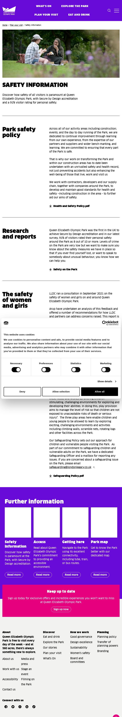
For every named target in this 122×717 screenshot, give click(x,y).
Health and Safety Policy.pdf (71, 206)
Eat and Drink (79, 15)
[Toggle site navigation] (116, 10)
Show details (105, 381)
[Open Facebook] (5, 706)
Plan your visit (46, 15)
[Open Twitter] (12, 706)
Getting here (73, 542)
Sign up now (61, 609)
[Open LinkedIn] (26, 706)
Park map (99, 542)
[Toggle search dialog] (109, 10)
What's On (49, 658)
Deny (22, 391)
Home (4, 25)
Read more (13, 576)
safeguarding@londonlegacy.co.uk (70, 467)
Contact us (8, 689)
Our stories (50, 647)
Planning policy (106, 637)
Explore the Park (74, 6)
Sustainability (78, 647)
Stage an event (26, 672)
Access (40, 542)
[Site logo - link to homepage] (5, 10)
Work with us (10, 669)
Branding (102, 651)
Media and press (27, 661)
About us (8, 659)
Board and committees (77, 660)
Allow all (100, 391)
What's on (43, 6)
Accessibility (10, 679)
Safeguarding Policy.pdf (68, 476)
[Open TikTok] (33, 706)
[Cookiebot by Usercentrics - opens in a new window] (104, 323)
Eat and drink (51, 637)
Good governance (81, 637)
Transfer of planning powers (107, 644)
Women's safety (80, 653)
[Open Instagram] (19, 706)
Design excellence (81, 642)
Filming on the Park (27, 682)
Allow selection (61, 391)
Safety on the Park (65, 269)
